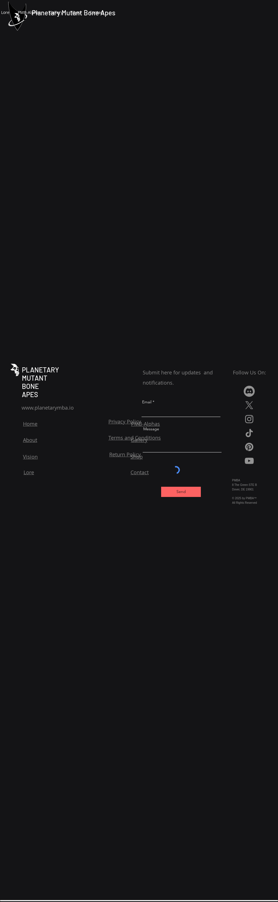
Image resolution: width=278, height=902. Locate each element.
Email (146, 402)
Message (151, 429)
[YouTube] (249, 460)
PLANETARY (40, 370)
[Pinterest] (249, 446)
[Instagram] (249, 419)
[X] (249, 405)
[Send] (181, 492)
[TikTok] (249, 433)
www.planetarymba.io (48, 407)
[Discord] (249, 391)
